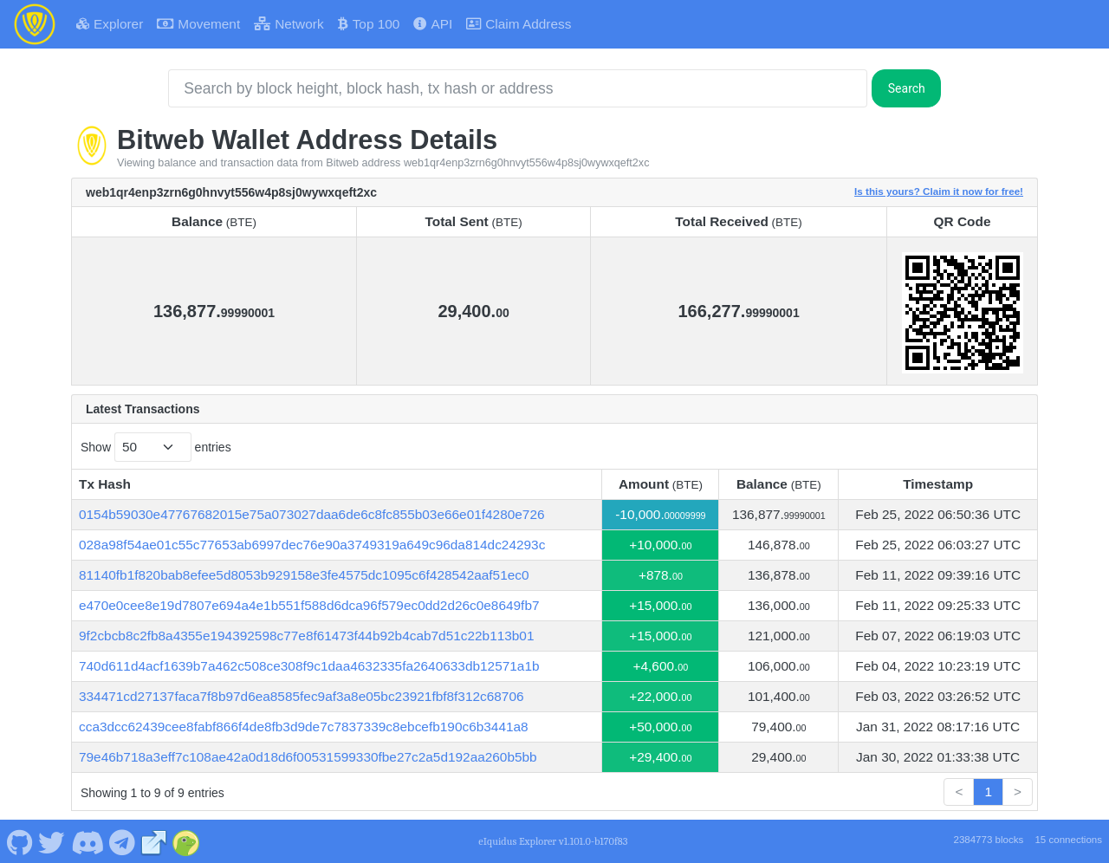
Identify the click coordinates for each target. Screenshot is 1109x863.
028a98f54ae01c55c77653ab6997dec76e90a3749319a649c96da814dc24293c (312, 544)
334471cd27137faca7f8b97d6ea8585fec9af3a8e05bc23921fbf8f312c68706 (301, 696)
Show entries (156, 446)
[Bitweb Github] (19, 840)
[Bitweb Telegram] (122, 840)
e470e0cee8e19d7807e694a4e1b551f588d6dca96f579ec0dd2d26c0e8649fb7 (309, 605)
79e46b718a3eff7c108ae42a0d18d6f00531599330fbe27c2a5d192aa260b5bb (308, 756)
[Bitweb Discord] (87, 840)
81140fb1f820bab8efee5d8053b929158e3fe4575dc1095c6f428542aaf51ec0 (304, 575)
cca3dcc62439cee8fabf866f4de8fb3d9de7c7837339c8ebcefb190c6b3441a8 (304, 726)
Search (906, 88)
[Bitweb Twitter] (52, 840)
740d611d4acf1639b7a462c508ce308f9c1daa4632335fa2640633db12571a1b (309, 666)
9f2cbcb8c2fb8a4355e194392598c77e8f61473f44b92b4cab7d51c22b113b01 (307, 635)
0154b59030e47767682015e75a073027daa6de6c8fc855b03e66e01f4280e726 (312, 514)
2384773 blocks (988, 839)
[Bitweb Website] (154, 840)
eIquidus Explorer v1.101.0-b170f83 (552, 841)
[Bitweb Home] (34, 24)
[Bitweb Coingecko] (186, 840)
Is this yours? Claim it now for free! (938, 191)
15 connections (1068, 839)
